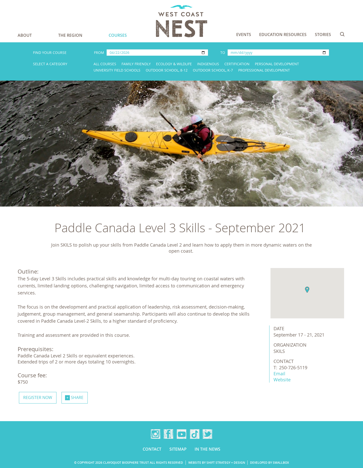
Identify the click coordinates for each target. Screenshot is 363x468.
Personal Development (277, 63)
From (99, 52)
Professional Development (264, 70)
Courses (118, 35)
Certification (237, 63)
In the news (207, 449)
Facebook (168, 434)
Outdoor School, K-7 (213, 70)
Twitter (207, 434)
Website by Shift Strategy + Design (216, 462)
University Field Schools (117, 70)
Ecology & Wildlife (174, 63)
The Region (70, 35)
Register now (37, 397)
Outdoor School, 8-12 (167, 70)
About (25, 35)
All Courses (105, 63)
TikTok (194, 434)
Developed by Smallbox (269, 462)
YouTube (181, 434)
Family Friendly (136, 63)
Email (279, 374)
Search (342, 34)
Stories (323, 34)
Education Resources (283, 34)
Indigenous (208, 63)
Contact (152, 449)
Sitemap (178, 449)
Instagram (155, 434)
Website (282, 380)
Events (243, 34)
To (222, 52)
